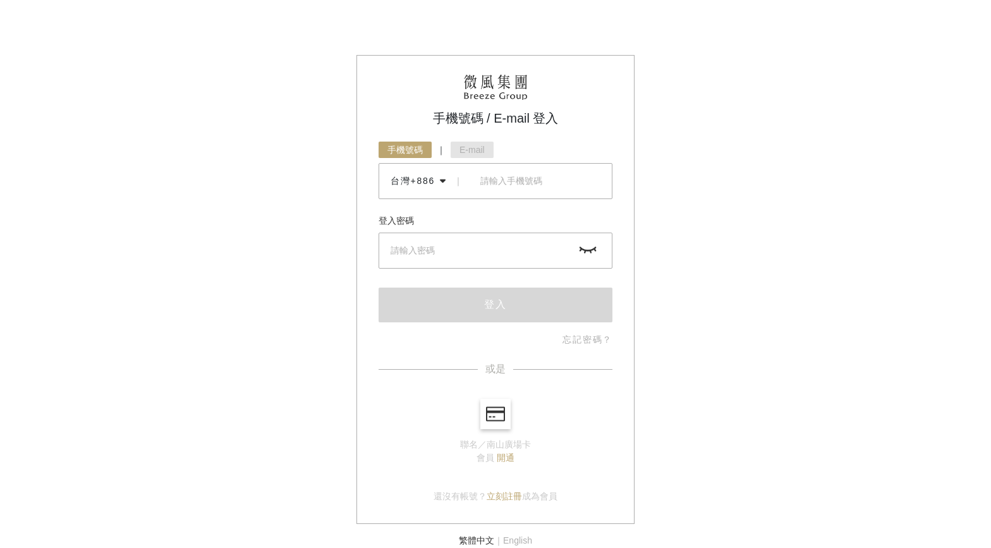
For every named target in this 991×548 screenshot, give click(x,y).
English (517, 540)
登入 (495, 304)
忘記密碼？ (587, 339)
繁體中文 (476, 540)
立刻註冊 (504, 496)
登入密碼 (396, 221)
